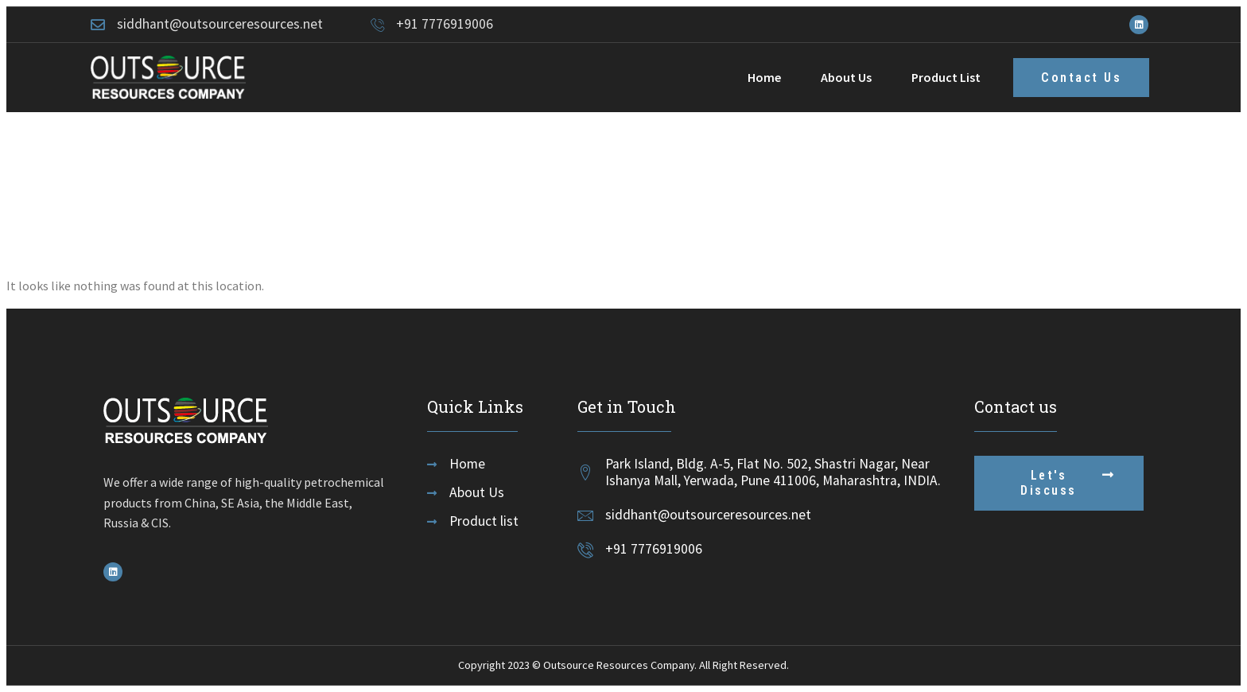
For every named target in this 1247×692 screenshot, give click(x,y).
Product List (946, 77)
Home (764, 77)
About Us (846, 77)
